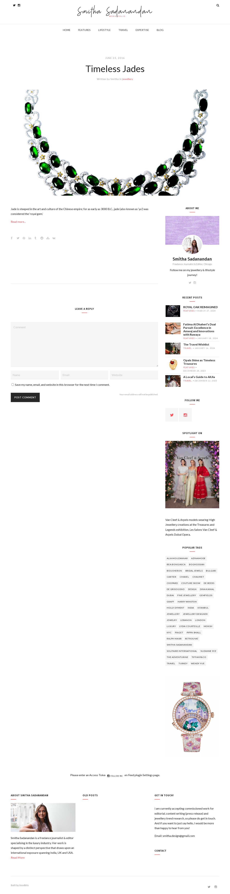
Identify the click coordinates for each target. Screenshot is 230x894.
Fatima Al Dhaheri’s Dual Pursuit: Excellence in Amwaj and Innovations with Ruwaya (199, 329)
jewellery (127, 79)
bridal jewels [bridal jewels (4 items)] (194, 570)
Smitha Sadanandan (115, 11)
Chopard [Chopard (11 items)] (172, 583)
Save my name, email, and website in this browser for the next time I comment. (62, 384)
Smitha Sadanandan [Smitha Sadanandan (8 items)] (179, 644)
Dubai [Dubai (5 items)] (170, 595)
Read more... (18, 221)
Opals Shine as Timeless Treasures (199, 361)
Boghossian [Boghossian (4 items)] (196, 564)
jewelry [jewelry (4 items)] (172, 620)
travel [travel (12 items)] (171, 663)
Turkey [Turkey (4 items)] (183, 663)
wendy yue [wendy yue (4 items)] (198, 663)
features (189, 311)
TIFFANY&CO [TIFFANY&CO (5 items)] (199, 657)
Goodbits (24, 885)
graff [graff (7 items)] (170, 601)
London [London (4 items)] (200, 620)
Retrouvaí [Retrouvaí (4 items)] (191, 638)
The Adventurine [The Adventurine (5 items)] (177, 657)
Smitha (115, 79)
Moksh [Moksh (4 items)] (208, 626)
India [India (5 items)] (191, 607)
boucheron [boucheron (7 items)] (174, 570)
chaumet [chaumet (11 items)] (198, 576)
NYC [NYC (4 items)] (169, 632)
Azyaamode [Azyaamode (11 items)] (198, 558)
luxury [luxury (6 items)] (171, 626)
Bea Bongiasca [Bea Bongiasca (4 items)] (176, 564)
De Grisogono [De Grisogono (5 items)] (176, 589)
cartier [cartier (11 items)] (171, 576)
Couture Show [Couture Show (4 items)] (190, 583)
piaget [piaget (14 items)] (179, 632)
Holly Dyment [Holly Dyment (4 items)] (175, 607)
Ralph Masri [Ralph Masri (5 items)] (174, 638)
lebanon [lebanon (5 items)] (186, 620)
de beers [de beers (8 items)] (209, 583)
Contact (160, 850)
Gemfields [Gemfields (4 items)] (205, 595)
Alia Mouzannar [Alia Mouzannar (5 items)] (177, 558)
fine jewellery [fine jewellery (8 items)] (186, 595)
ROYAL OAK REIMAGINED (200, 307)
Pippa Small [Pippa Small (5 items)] (194, 632)
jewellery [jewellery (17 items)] (173, 614)
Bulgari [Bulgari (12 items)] (211, 570)
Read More (18, 857)
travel (187, 348)
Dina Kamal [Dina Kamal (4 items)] (207, 589)
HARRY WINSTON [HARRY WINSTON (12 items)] (187, 601)
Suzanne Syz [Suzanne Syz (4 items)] (208, 651)
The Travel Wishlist (196, 344)
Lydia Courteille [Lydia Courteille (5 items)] (189, 626)
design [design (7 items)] (192, 589)
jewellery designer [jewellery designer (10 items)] (195, 614)
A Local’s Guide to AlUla (199, 377)
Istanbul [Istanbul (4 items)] (203, 607)
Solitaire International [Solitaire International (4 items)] (182, 651)
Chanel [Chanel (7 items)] (184, 576)
